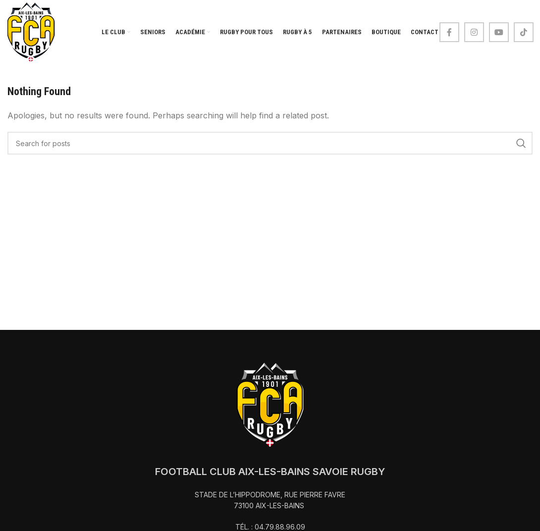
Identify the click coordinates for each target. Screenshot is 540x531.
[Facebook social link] (449, 32)
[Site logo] (31, 31)
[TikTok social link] (524, 32)
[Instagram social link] (474, 32)
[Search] (270, 143)
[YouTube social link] (499, 32)
